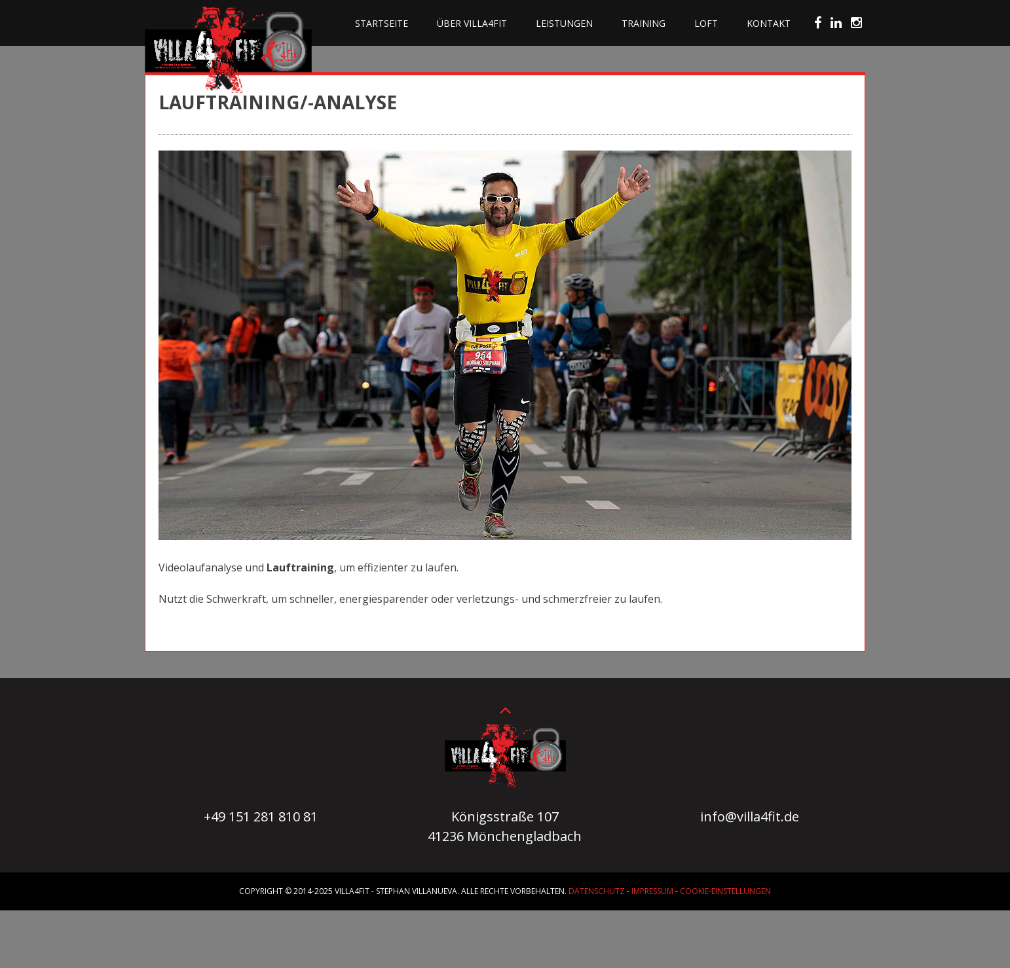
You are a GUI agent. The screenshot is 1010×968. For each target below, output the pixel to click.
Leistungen (564, 23)
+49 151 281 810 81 (261, 816)
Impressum (652, 891)
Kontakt (769, 23)
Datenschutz (597, 891)
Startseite (381, 23)
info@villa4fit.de (749, 816)
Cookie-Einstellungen (725, 891)
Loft (706, 23)
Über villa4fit (472, 23)
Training (643, 23)
